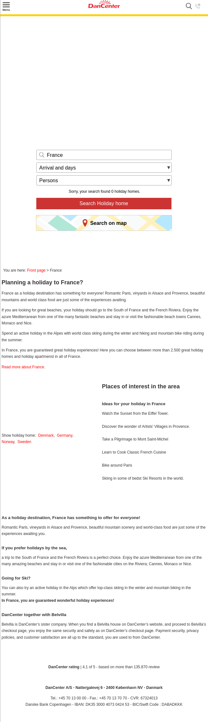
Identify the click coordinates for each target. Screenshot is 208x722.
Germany (64, 435)
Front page (36, 270)
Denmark (46, 435)
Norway (8, 442)
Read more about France (23, 367)
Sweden (24, 442)
